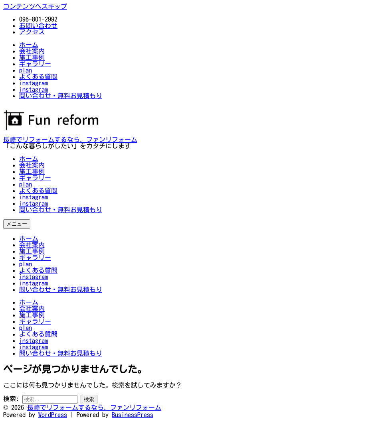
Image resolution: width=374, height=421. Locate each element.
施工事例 (32, 171)
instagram (33, 197)
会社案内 (32, 165)
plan (25, 184)
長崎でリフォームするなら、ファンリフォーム (70, 139)
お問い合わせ (38, 25)
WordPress (52, 414)
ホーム (28, 158)
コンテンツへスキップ (35, 6)
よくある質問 (38, 190)
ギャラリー (35, 178)
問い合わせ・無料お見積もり (60, 210)
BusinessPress (132, 414)
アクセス (32, 32)
